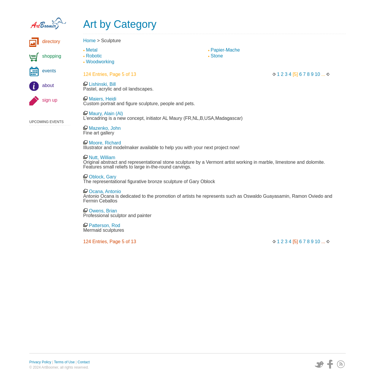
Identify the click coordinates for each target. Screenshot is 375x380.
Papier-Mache (225, 49)
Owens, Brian (103, 210)
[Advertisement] (214, 300)
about (48, 85)
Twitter (319, 364)
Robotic (94, 55)
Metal (91, 49)
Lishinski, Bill (102, 84)
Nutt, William (102, 157)
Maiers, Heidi (102, 98)
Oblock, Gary (102, 176)
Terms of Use (64, 362)
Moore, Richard (105, 142)
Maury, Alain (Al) (106, 113)
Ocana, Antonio (105, 191)
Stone (217, 55)
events (49, 70)
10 (317, 74)
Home (89, 40)
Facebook (330, 364)
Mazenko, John (105, 128)
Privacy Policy (40, 362)
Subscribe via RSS (341, 364)
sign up (49, 100)
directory (51, 41)
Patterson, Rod (104, 225)
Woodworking (100, 61)
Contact (84, 362)
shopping (51, 56)
